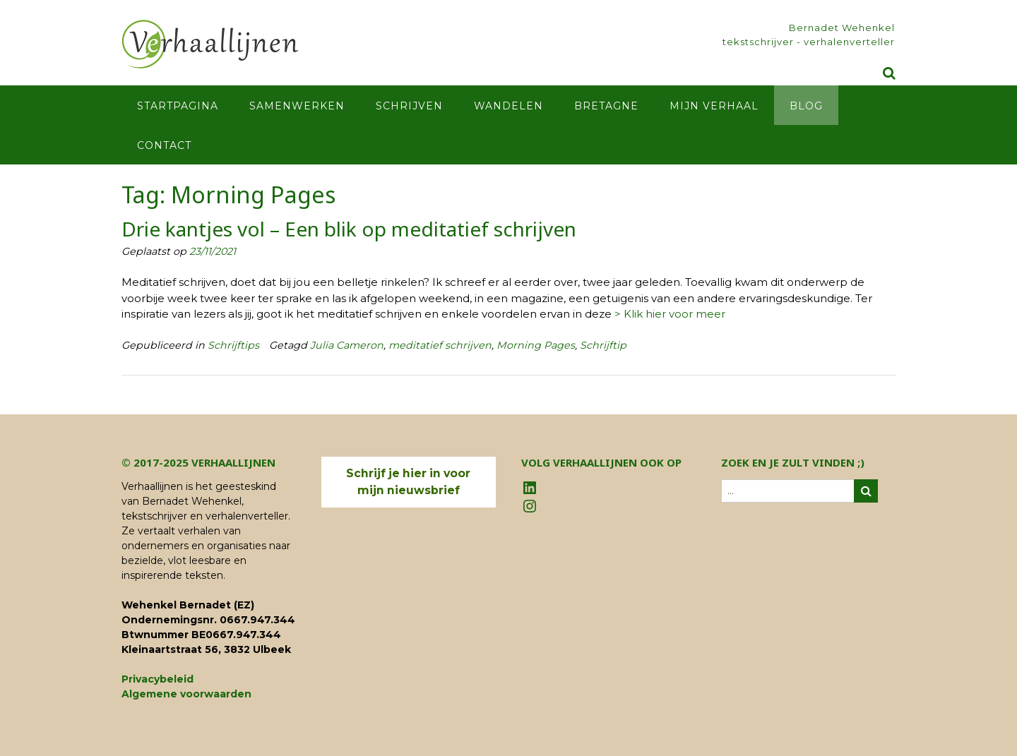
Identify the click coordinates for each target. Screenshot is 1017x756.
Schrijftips (233, 345)
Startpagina (177, 106)
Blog (806, 106)
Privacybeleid (157, 679)
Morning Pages (535, 345)
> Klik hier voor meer (669, 313)
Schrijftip (603, 345)
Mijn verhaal (714, 106)
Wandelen (508, 106)
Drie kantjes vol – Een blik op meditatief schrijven (348, 228)
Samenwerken (297, 106)
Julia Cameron (346, 345)
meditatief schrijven (440, 345)
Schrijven (409, 106)
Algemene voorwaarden (186, 694)
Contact (164, 145)
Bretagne (606, 106)
